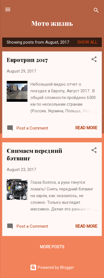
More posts (52, 247)
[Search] (96, 11)
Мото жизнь (52, 23)
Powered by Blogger (52, 267)
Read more (86, 127)
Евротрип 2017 (27, 59)
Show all (87, 42)
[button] (94, 60)
